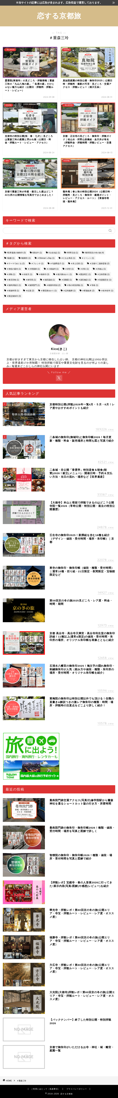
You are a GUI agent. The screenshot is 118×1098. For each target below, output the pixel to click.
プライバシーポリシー (76, 1089)
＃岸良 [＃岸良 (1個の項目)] (84, 269)
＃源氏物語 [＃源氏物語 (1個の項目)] (84, 280)
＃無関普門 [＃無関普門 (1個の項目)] (33, 285)
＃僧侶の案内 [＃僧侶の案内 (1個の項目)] (14, 269)
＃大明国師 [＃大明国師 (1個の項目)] (33, 269)
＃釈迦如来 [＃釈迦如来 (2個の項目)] (88, 291)
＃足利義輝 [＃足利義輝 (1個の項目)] (69, 291)
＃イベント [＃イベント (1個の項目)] (88, 258)
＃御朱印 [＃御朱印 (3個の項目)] (44, 274)
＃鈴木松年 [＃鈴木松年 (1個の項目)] (107, 291)
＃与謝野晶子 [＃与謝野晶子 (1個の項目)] (57, 263)
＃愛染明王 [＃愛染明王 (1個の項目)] (84, 274)
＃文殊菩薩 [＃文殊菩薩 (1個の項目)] (103, 274)
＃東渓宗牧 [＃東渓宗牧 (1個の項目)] (13, 280)
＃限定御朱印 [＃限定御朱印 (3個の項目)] (14, 296)
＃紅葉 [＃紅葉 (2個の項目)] (30, 291)
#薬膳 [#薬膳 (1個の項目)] (10, 258)
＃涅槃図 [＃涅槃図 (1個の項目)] (66, 280)
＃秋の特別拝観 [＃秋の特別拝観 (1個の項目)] (75, 285)
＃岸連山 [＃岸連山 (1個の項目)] (100, 269)
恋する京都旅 (59, 15)
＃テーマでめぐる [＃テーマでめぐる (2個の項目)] (16, 263)
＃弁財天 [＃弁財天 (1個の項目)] (27, 274)
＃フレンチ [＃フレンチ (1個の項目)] (37, 263)
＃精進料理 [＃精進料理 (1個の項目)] (13, 291)
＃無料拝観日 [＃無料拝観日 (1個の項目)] (14, 285)
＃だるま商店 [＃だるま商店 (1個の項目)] (68, 258)
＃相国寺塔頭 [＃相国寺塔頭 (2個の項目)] (53, 285)
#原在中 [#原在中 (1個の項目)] (37, 253)
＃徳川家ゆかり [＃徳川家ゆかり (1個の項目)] (64, 274)
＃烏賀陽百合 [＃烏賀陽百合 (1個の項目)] (104, 280)
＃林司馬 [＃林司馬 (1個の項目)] (31, 280)
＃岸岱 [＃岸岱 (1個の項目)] (69, 269)
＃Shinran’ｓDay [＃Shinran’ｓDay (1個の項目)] (45, 258)
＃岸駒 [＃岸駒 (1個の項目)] (11, 274)
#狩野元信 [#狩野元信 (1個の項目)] (72, 253)
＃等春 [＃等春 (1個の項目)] (94, 285)
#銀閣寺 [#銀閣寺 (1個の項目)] (26, 258)
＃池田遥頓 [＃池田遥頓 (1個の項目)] (49, 280)
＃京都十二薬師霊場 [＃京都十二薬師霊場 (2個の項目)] (99, 263)
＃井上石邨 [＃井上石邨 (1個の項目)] (77, 263)
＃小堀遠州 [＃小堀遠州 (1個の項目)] (52, 269)
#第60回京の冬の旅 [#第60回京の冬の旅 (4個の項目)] (94, 253)
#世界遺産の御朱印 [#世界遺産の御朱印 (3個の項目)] (16, 253)
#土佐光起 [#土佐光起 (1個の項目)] (54, 253)
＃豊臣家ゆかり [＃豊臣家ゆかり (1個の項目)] (49, 291)
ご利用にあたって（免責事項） (45, 1089)
